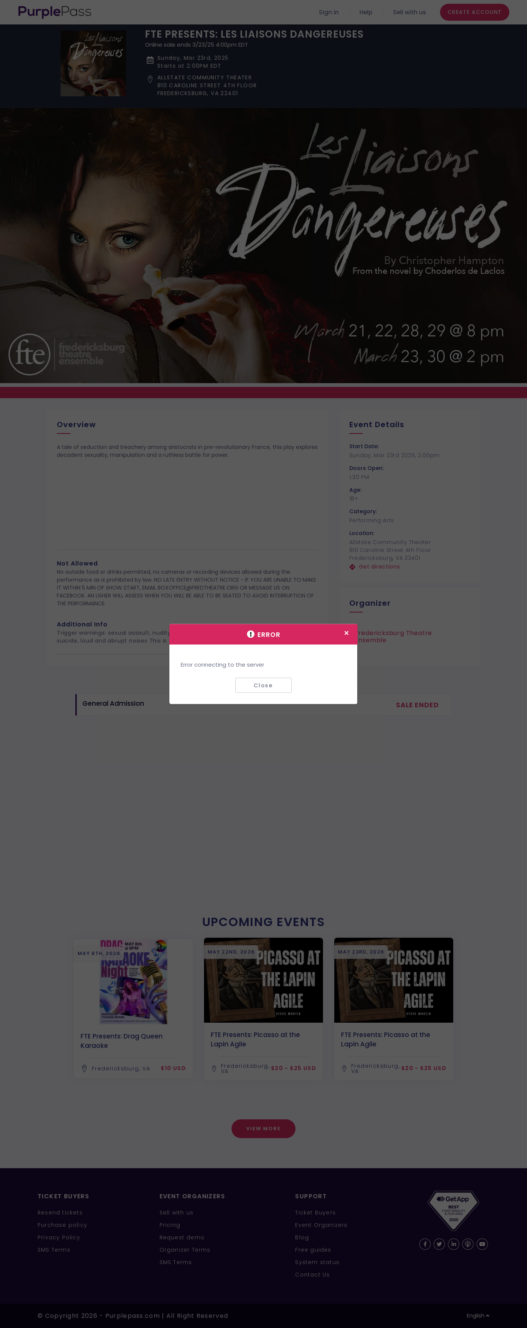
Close (263, 685)
